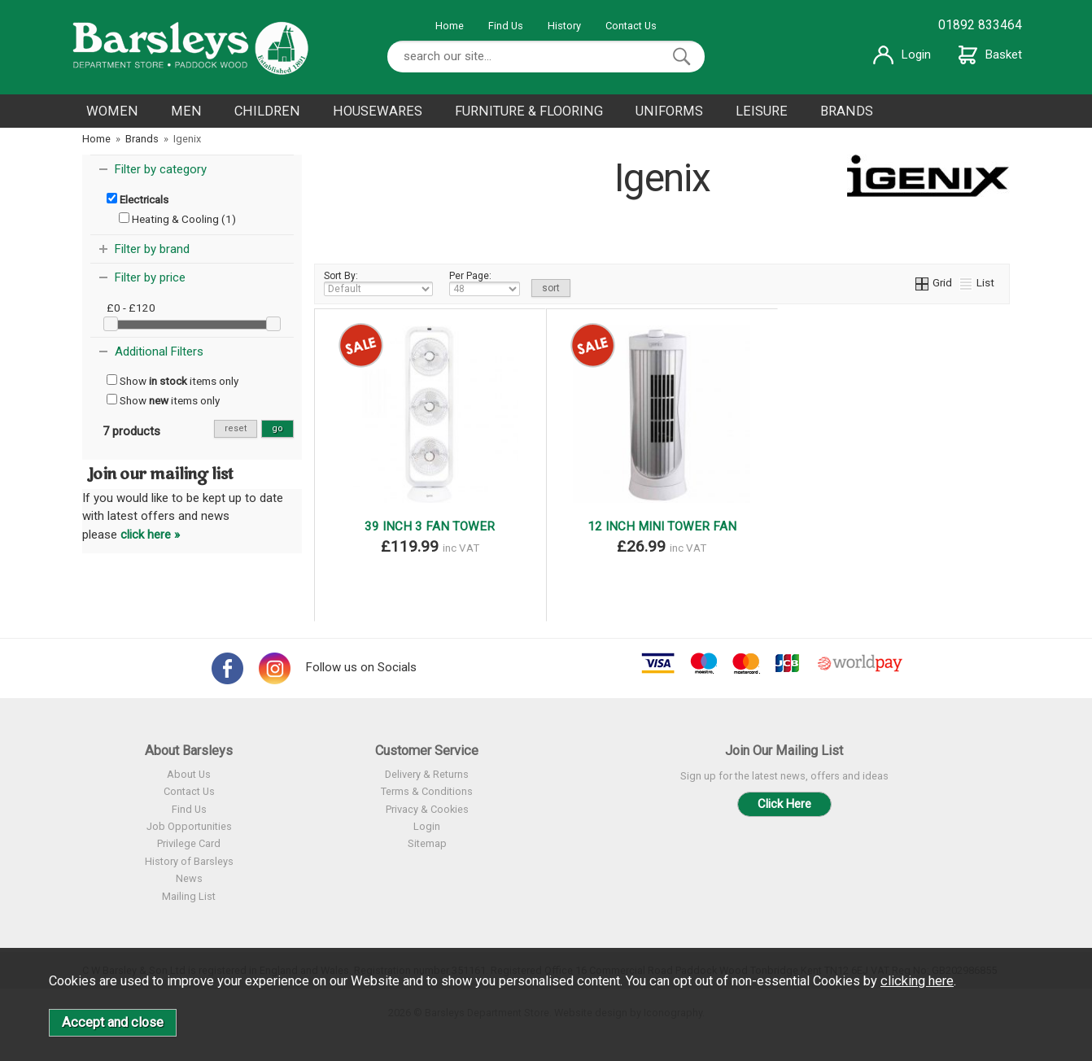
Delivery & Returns (427, 774)
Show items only (172, 380)
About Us (189, 774)
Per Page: (484, 283)
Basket (990, 54)
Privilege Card (189, 843)
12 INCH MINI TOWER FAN (661, 526)
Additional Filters (159, 351)
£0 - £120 (131, 307)
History (564, 26)
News (189, 878)
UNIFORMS (669, 111)
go (277, 428)
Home (449, 26)
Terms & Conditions (427, 791)
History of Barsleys (189, 861)
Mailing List (189, 896)
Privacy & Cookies (427, 809)
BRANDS (846, 111)
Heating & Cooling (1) (177, 218)
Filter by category (161, 169)
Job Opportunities (189, 826)
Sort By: (378, 283)
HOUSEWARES (377, 111)
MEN (186, 111)
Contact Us (631, 26)
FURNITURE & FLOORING (529, 111)
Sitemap (427, 843)
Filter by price (150, 277)
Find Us (505, 26)
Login (902, 54)
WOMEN (112, 111)
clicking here (917, 981)
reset (236, 428)
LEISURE (762, 111)
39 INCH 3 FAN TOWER (430, 526)
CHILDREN (267, 111)
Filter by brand (152, 249)
